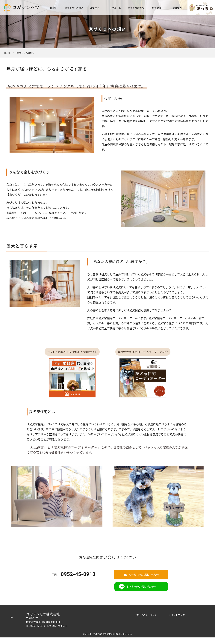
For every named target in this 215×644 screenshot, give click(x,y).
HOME (53, 7)
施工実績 (156, 7)
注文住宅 (94, 7)
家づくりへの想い (74, 7)
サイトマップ (177, 621)
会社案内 (177, 7)
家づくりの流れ (136, 7)
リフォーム (115, 7)
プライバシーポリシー (147, 621)
